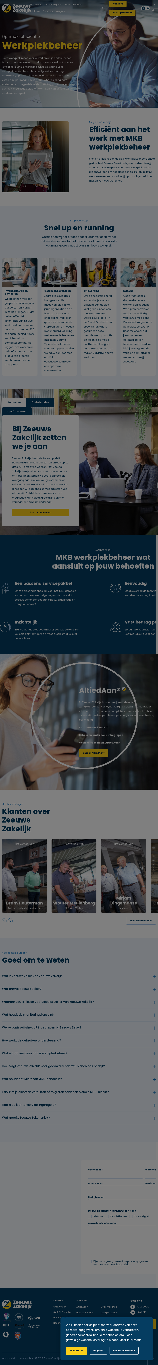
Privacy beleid (121, 1264)
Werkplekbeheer (109, 1313)
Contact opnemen (40, 513)
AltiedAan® (82, 1307)
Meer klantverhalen (141, 921)
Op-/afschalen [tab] (16, 412)
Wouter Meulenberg (74, 903)
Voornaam (94, 1170)
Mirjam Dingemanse (123, 901)
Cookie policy (26, 1358)
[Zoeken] (104, 8)
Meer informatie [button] (130, 1340)
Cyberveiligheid (109, 1307)
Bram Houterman (24, 903)
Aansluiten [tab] (14, 402)
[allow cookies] (76, 1351)
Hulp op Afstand (85, 1313)
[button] (98, 1351)
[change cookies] (124, 1351)
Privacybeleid (9, 1358)
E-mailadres (95, 1184)
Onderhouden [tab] (40, 402)
